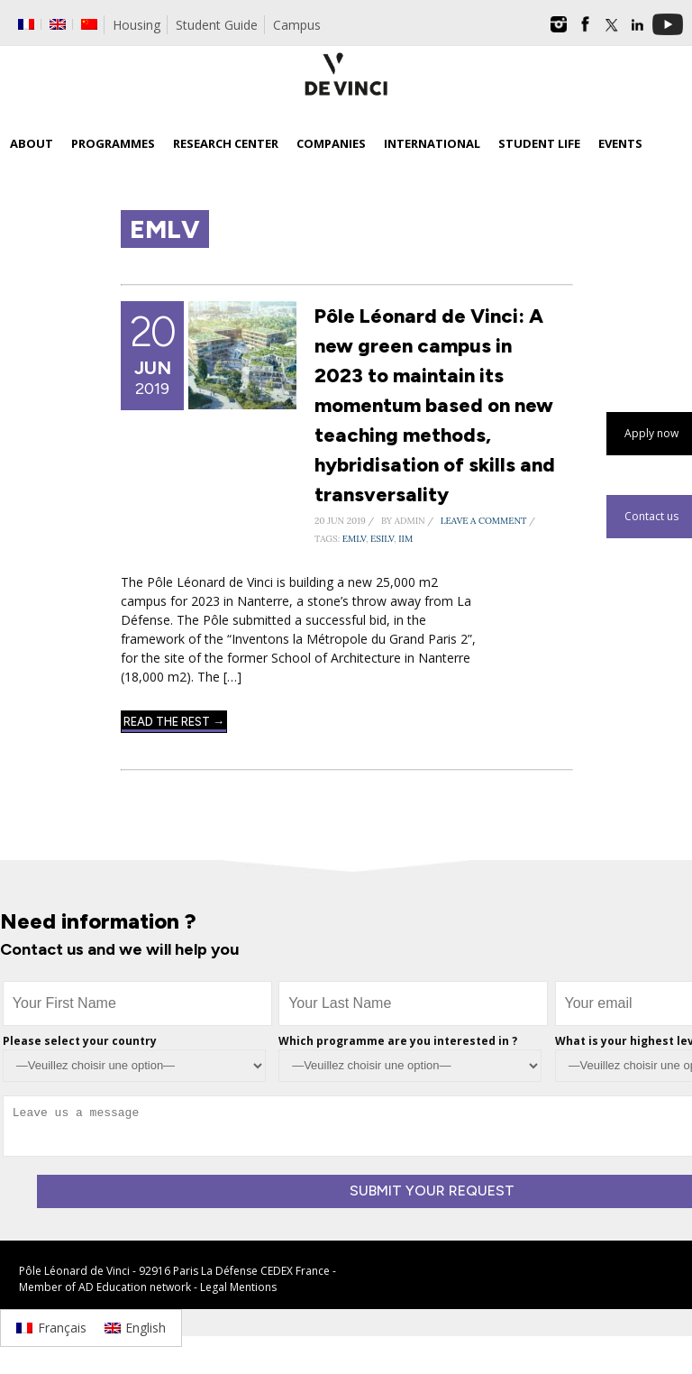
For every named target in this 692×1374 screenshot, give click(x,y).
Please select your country (80, 1041)
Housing (136, 24)
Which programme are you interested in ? (397, 1041)
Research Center (225, 143)
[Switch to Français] (51, 1328)
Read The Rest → (173, 721)
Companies (331, 143)
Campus (297, 24)
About (31, 143)
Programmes (113, 143)
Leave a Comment (484, 521)
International (432, 143)
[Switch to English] (136, 1328)
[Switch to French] (26, 24)
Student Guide (217, 24)
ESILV (382, 539)
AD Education (112, 1287)
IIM (405, 539)
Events (620, 143)
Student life (539, 143)
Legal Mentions (238, 1287)
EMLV (354, 539)
